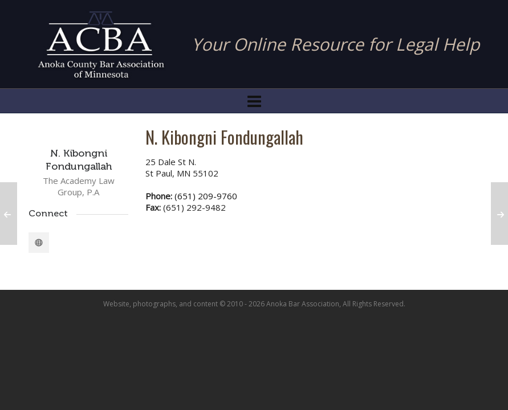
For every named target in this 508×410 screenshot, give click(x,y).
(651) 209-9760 (205, 196)
